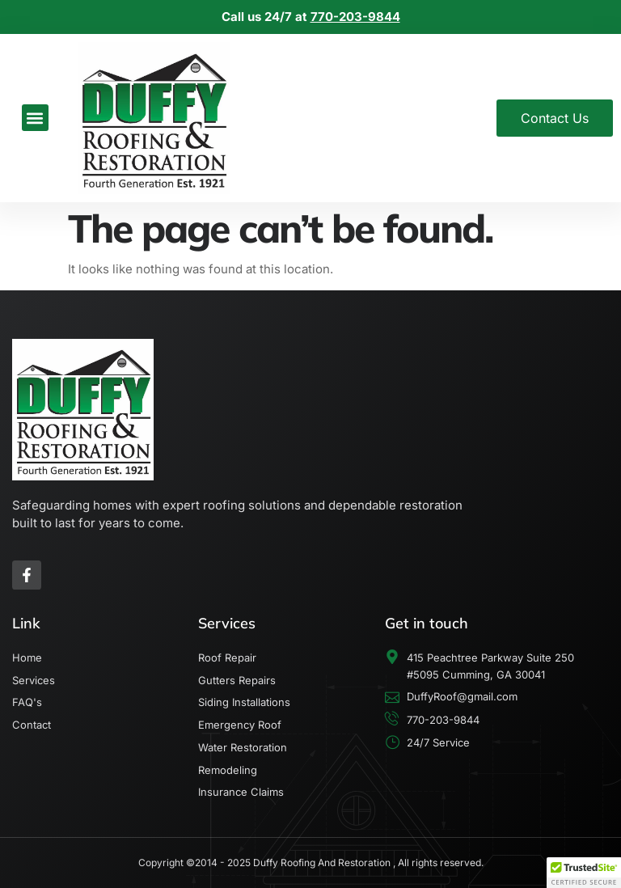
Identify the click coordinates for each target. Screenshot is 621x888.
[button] (35, 117)
